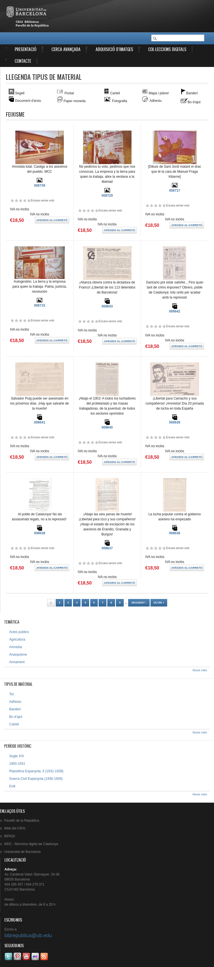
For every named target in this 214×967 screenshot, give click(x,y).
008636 (174, 533)
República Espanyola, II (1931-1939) (36, 771)
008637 (107, 548)
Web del (14, 828)
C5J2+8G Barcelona (19, 889)
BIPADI (9, 836)
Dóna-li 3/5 (20, 200)
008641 (39, 422)
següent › (138, 602)
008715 (39, 305)
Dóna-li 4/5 (25, 200)
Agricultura (17, 639)
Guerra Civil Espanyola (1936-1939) (35, 779)
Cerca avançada (66, 49)
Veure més (199, 670)
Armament (17, 662)
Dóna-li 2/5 (16, 200)
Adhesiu (15, 702)
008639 (174, 422)
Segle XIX (16, 756)
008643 (107, 306)
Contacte (23, 61)
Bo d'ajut (15, 717)
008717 (174, 191)
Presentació (26, 49)
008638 (39, 533)
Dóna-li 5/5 (29, 200)
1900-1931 (17, 764)
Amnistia (15, 647)
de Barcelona (22, 852)
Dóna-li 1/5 (12, 200)
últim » (159, 602)
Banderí (15, 709)
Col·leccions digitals (167, 49)
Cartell (14, 724)
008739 (39, 185)
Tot (11, 694)
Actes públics (19, 632)
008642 (174, 311)
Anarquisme (18, 654)
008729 (107, 196)
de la (21, 820)
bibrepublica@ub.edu (28, 935)
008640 (107, 427)
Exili (12, 786)
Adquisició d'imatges (114, 49)
